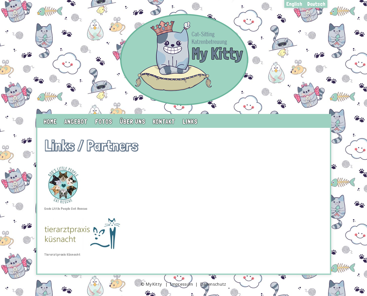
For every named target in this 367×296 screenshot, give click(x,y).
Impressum (181, 284)
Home (50, 121)
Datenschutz (213, 284)
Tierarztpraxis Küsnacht (62, 254)
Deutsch (316, 4)
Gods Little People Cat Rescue (65, 208)
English (294, 4)
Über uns (132, 121)
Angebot (76, 121)
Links (190, 121)
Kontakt (164, 121)
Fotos (103, 121)
